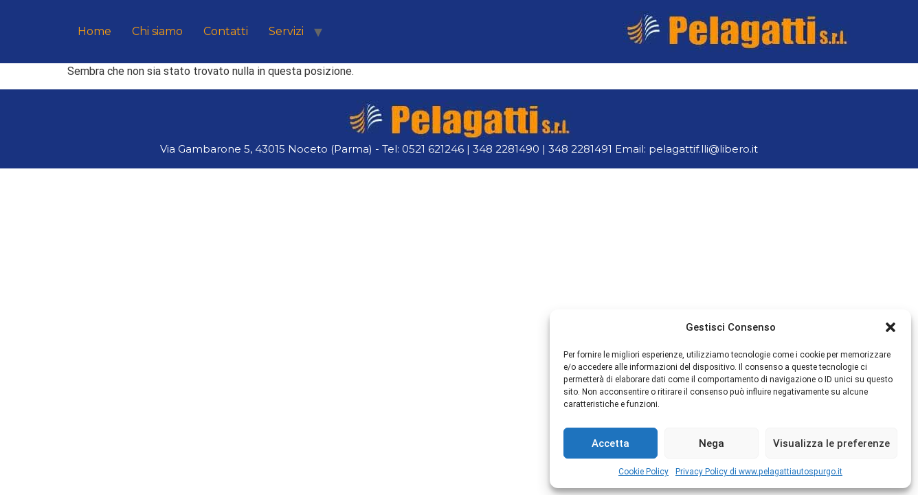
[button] (890, 327)
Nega (711, 443)
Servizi (286, 31)
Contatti (225, 31)
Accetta (610, 443)
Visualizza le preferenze (831, 443)
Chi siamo (157, 31)
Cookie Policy (643, 471)
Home (94, 31)
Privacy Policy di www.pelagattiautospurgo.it (758, 471)
